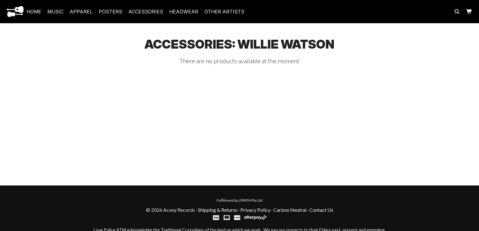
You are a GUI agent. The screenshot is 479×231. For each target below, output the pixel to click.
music (55, 12)
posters (110, 12)
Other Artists (224, 12)
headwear (183, 12)
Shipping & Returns (217, 210)
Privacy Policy (255, 210)
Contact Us (321, 210)
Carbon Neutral (289, 210)
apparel (81, 12)
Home (34, 12)
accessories (145, 12)
